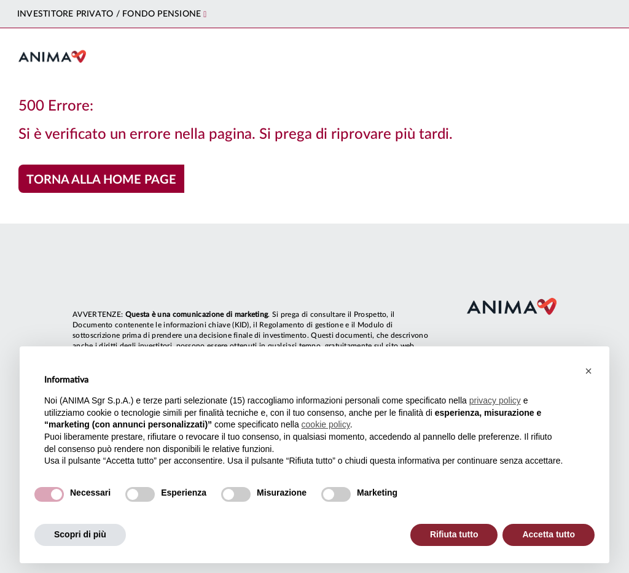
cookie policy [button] (326, 424)
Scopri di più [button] (80, 534)
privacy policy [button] (495, 400)
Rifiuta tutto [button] (454, 534)
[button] (588, 371)
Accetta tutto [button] (548, 534)
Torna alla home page (101, 180)
